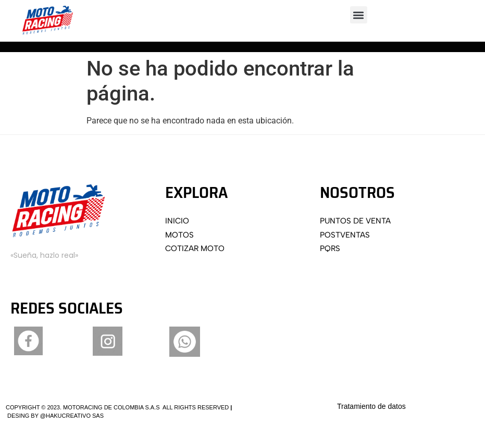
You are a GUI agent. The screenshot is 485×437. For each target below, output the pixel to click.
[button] (358, 14)
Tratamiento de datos (371, 406)
